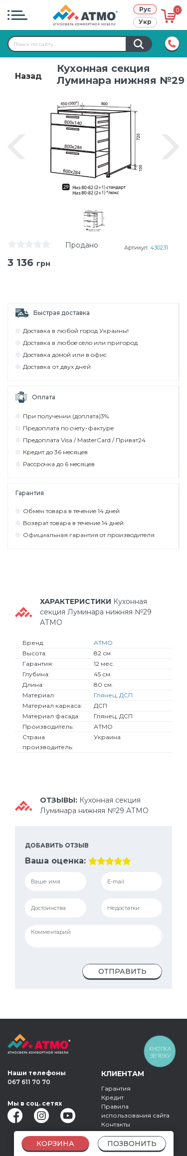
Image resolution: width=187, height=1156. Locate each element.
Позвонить (132, 1143)
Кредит (112, 1097)
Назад (28, 76)
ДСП (126, 697)
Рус (145, 9)
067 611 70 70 (28, 1082)
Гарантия (116, 1088)
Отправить (122, 973)
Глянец (105, 697)
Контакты (115, 1124)
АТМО (103, 645)
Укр (145, 21)
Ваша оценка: (55, 863)
